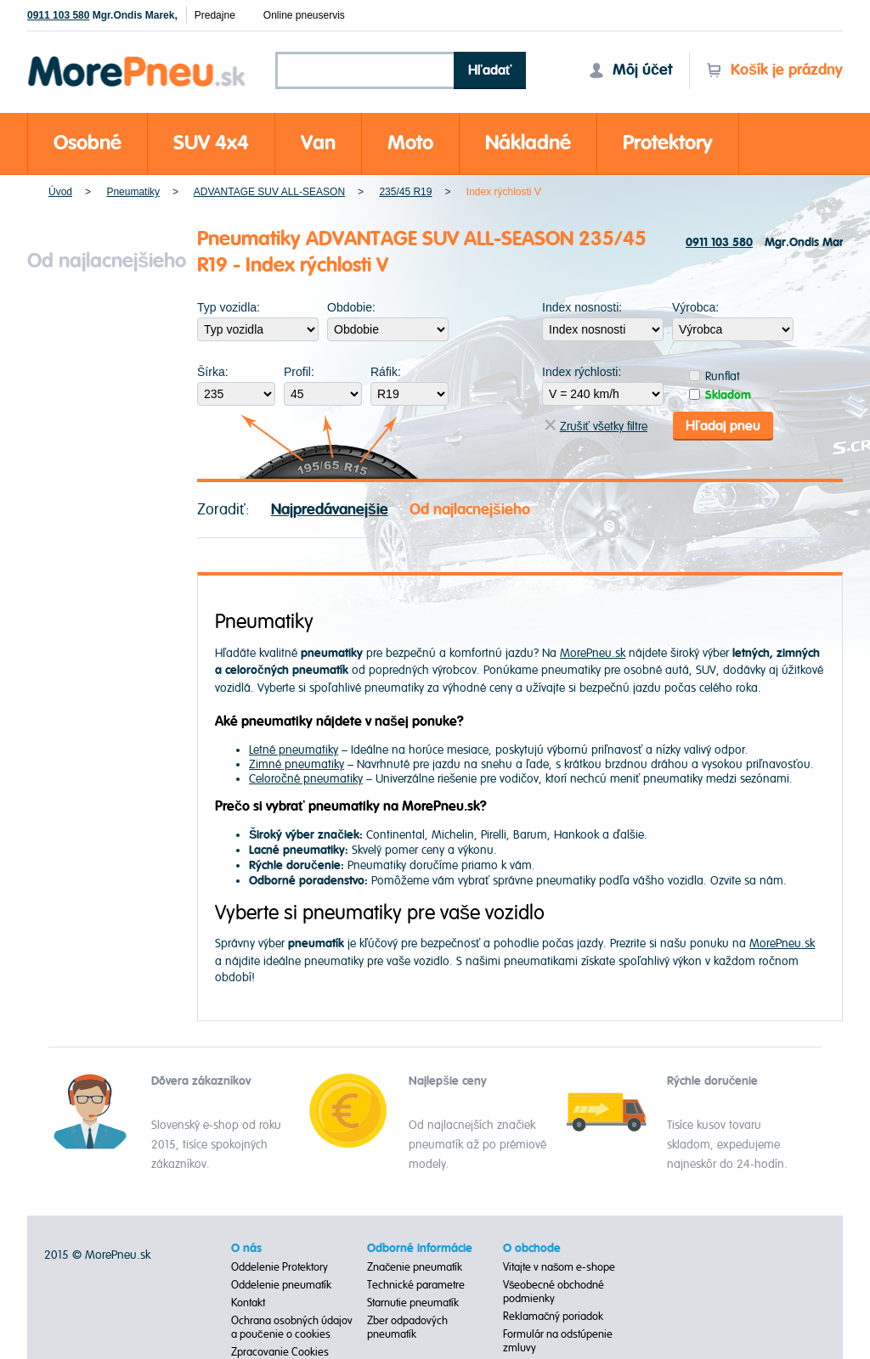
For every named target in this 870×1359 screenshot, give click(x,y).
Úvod (60, 192)
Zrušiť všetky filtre (596, 426)
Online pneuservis (304, 15)
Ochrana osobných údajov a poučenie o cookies (292, 1327)
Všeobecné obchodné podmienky (554, 1292)
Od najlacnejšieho (470, 509)
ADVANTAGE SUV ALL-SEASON (269, 192)
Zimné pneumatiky (296, 764)
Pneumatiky (133, 192)
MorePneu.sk (592, 653)
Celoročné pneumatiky (306, 779)
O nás (246, 1248)
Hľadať (490, 70)
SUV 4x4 (211, 143)
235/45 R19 (405, 192)
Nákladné (528, 143)
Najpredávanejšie (329, 509)
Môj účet (630, 70)
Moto (410, 143)
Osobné (87, 143)
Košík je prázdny (774, 70)
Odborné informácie (419, 1248)
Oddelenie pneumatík (281, 1285)
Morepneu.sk (137, 59)
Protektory (668, 143)
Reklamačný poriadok (553, 1316)
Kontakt (248, 1303)
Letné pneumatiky (293, 750)
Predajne (215, 15)
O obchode (532, 1248)
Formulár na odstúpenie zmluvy (558, 1341)
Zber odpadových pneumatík (407, 1327)
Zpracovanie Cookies (280, 1352)
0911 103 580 (58, 15)
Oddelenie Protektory (279, 1267)
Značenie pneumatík (415, 1267)
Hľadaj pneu (723, 426)
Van (318, 143)
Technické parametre (416, 1285)
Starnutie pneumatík (413, 1303)
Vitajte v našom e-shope (559, 1267)
